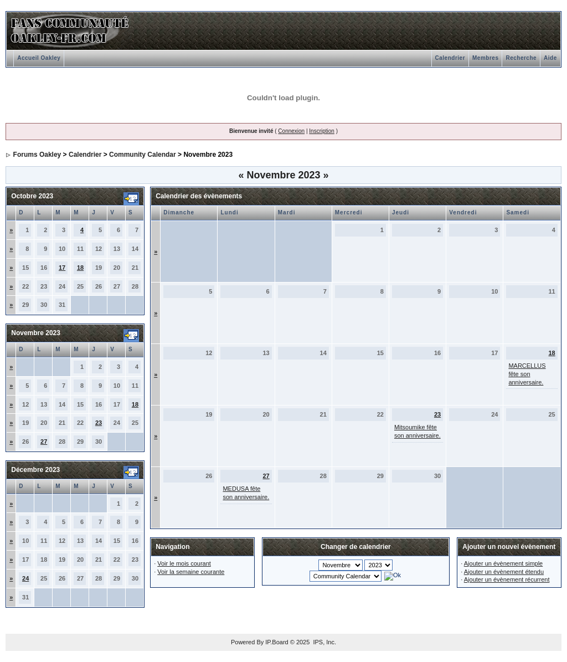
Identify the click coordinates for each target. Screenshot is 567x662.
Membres (485, 58)
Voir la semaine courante (190, 571)
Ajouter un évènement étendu (504, 571)
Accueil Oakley (38, 58)
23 (98, 422)
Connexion (291, 131)
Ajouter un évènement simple (503, 563)
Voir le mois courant (184, 563)
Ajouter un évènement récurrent (507, 579)
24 (25, 578)
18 (80, 267)
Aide (550, 58)
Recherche (521, 58)
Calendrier (450, 58)
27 (43, 441)
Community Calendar (142, 154)
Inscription (321, 131)
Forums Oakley (37, 154)
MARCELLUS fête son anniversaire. (526, 374)
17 (62, 267)
